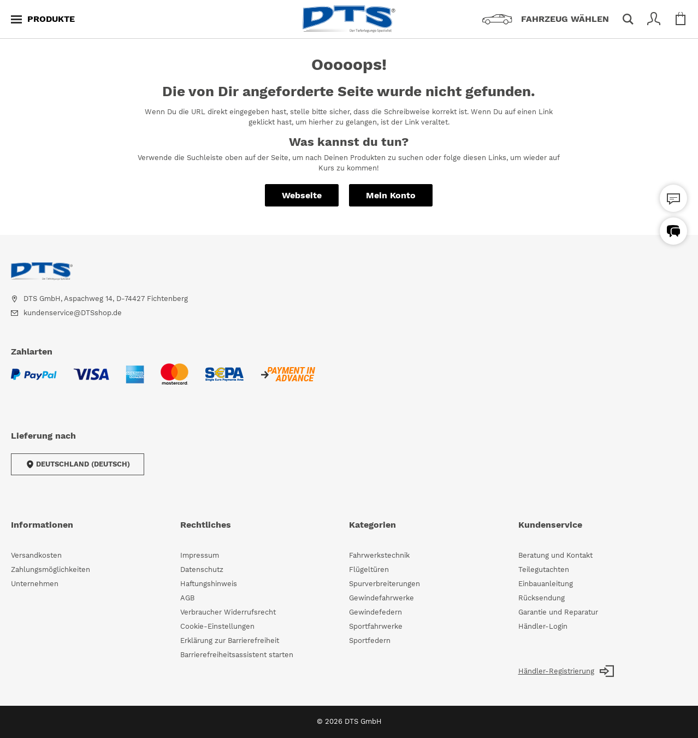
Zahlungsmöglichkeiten (50, 569)
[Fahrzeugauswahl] (550, 19)
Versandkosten (36, 555)
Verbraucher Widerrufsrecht (228, 612)
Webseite (302, 195)
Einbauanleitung (545, 584)
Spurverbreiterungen (384, 584)
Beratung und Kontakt (555, 555)
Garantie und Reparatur (558, 612)
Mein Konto (391, 195)
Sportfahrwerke (376, 626)
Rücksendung (541, 598)
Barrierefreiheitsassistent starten (236, 655)
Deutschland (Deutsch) (77, 464)
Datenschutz (201, 569)
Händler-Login (542, 626)
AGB (187, 598)
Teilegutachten (543, 569)
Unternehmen (34, 584)
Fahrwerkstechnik (379, 555)
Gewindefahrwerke (381, 598)
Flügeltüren (369, 569)
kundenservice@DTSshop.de (72, 313)
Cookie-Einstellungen (217, 626)
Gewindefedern (375, 612)
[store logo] (349, 19)
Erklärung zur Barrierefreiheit (229, 640)
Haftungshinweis (208, 584)
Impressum (199, 555)
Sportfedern (370, 640)
